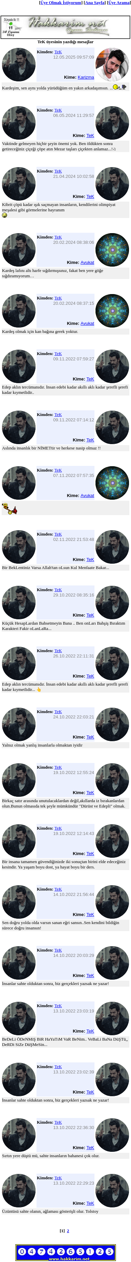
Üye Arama (118, 2)
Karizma (86, 77)
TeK (58, 51)
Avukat (87, 262)
